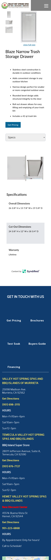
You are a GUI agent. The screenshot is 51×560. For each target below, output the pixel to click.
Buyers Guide (37, 343)
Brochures (37, 320)
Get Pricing (13, 124)
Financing (14, 367)
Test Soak (13, 343)
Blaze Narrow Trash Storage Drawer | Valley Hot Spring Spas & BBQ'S (15, 5)
